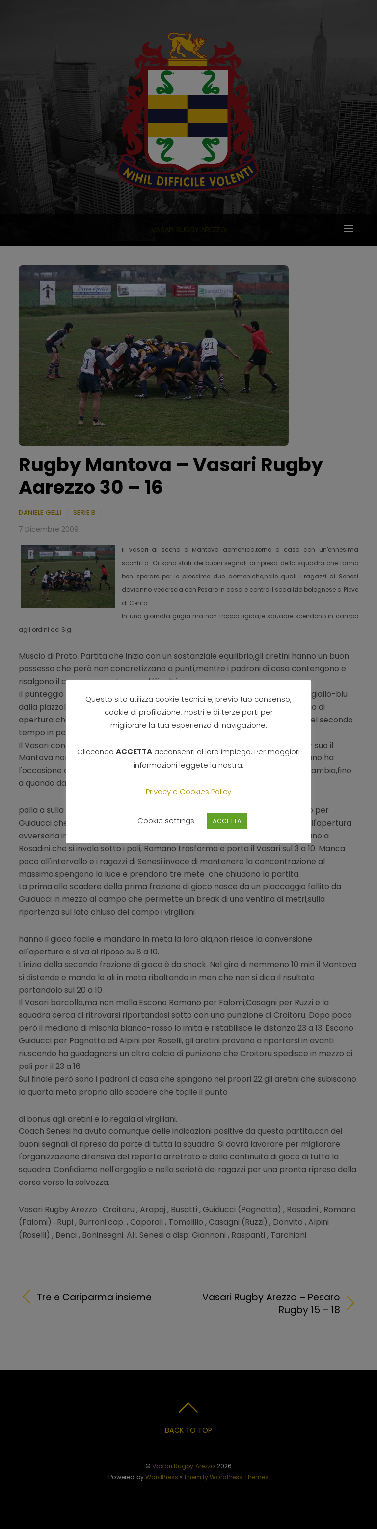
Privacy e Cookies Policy (188, 791)
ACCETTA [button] (227, 821)
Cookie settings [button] (165, 820)
